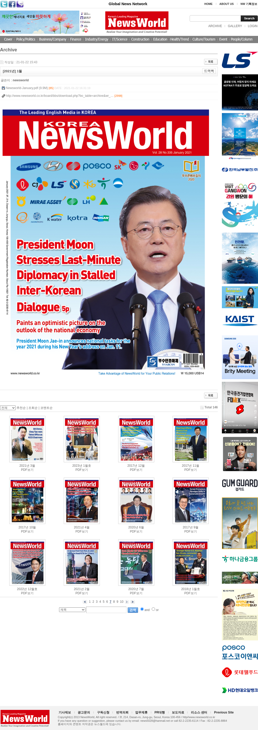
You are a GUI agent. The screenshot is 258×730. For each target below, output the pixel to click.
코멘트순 (46, 408)
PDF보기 (27, 470)
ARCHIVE (215, 26)
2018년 (186, 589)
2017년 (132, 465)
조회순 (33, 408)
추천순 (21, 408)
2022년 (22, 589)
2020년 (133, 527)
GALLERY (235, 26)
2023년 (77, 465)
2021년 (24, 465)
